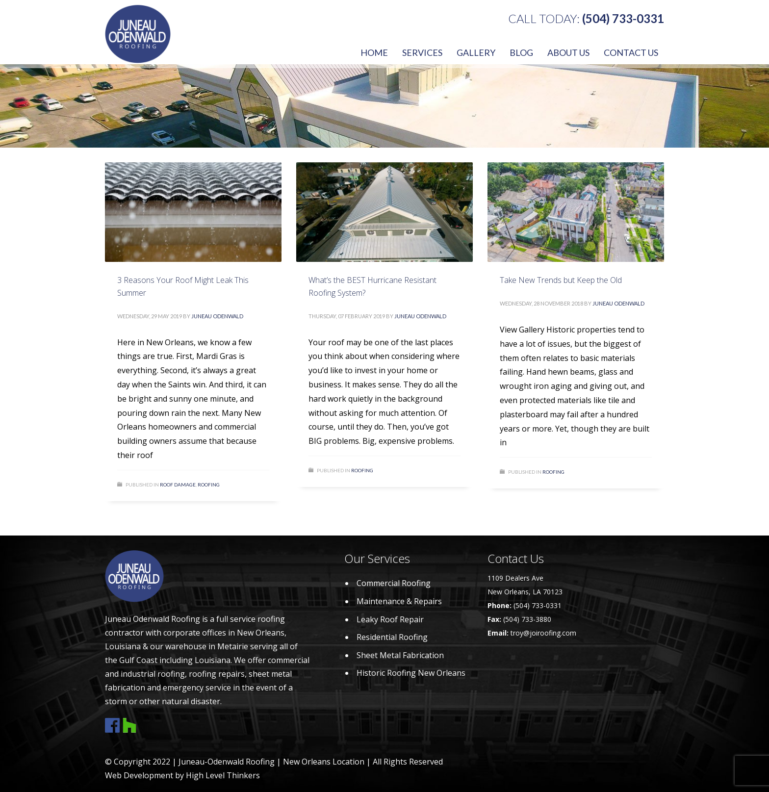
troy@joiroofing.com (543, 633)
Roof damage (178, 484)
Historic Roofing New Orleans (411, 672)
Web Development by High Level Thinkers (182, 775)
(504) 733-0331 (623, 18)
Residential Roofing (392, 637)
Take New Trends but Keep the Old (561, 280)
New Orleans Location (323, 761)
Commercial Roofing (394, 583)
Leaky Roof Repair (390, 619)
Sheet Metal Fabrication (400, 655)
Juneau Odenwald (217, 316)
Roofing (209, 484)
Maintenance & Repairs (399, 601)
